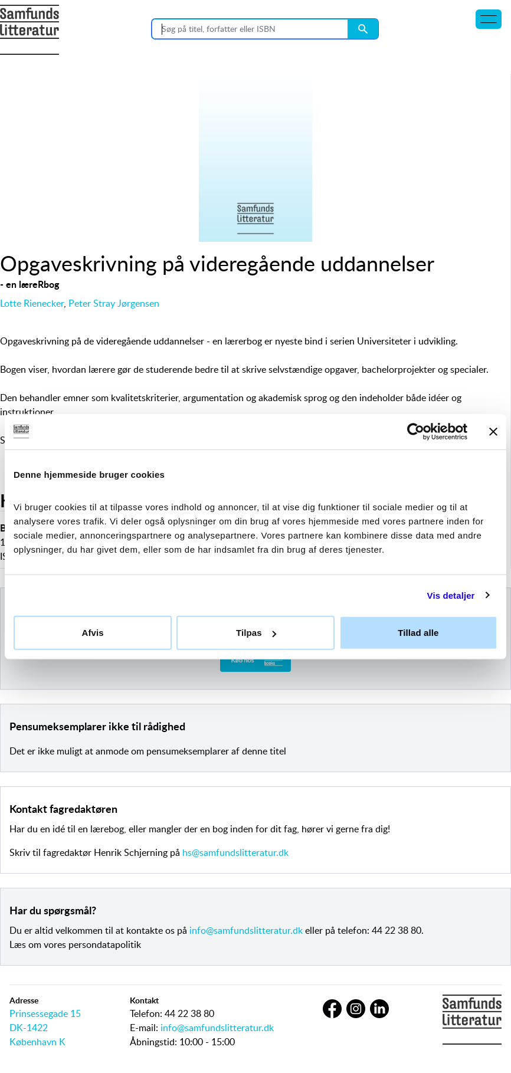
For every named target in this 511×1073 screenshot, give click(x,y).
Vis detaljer (451, 595)
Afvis (93, 633)
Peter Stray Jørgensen (113, 303)
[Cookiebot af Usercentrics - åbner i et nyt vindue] (415, 431)
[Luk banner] (493, 431)
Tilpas (256, 633)
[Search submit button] (363, 29)
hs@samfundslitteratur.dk (235, 852)
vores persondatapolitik (92, 944)
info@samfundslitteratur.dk (246, 930)
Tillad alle (418, 633)
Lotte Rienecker (32, 303)
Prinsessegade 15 (45, 1013)
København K (37, 1041)
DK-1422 (28, 1027)
